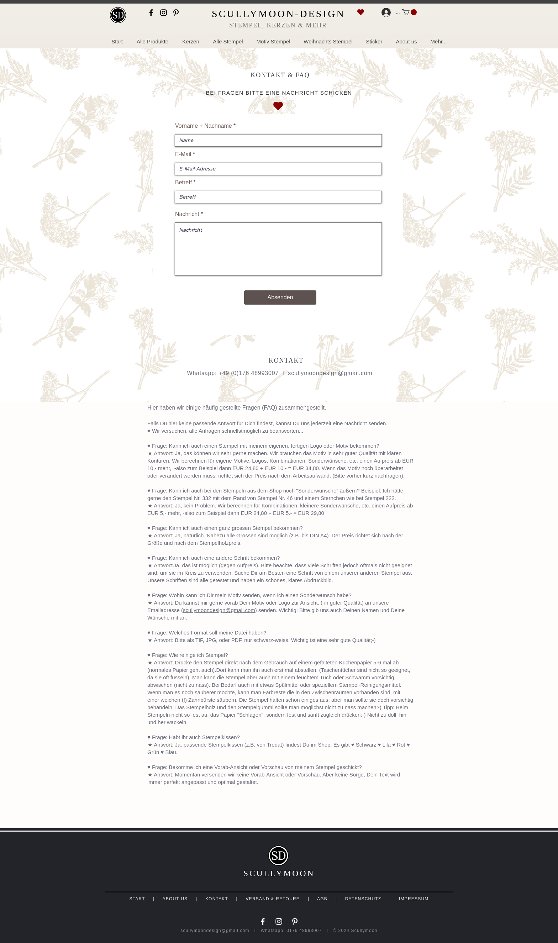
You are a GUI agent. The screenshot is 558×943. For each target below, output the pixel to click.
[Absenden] (280, 297)
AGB (322, 898)
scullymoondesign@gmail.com (330, 373)
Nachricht (187, 214)
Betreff (183, 182)
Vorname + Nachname (203, 126)
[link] (409, 12)
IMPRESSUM (413, 898)
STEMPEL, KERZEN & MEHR (278, 25)
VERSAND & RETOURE (273, 898)
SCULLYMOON (279, 873)
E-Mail (183, 154)
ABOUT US (175, 898)
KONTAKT (216, 898)
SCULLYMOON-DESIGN (278, 13)
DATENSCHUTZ (363, 898)
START (137, 898)
